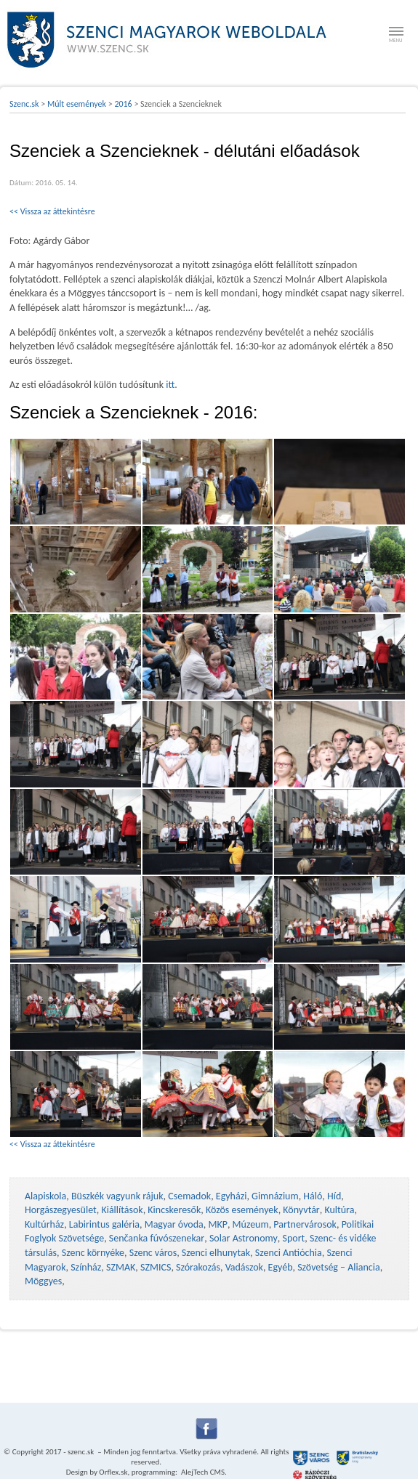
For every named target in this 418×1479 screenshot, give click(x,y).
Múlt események (76, 104)
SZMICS (155, 1267)
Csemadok (189, 1196)
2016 (123, 104)
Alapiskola (45, 1196)
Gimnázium (275, 1196)
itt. (171, 384)
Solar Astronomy (243, 1238)
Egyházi (231, 1196)
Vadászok (244, 1267)
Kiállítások (121, 1210)
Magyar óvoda (174, 1224)
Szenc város (153, 1253)
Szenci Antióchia (288, 1253)
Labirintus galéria (104, 1224)
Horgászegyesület (61, 1210)
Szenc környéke (93, 1253)
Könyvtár (301, 1210)
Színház (86, 1267)
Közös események (242, 1210)
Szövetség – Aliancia (338, 1267)
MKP (217, 1224)
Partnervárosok (305, 1224)
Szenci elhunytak (216, 1253)
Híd (334, 1196)
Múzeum (251, 1224)
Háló (312, 1196)
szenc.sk (81, 1451)
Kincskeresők (174, 1210)
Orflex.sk (113, 1472)
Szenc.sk (24, 104)
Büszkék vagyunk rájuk (117, 1196)
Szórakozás (198, 1267)
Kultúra (339, 1210)
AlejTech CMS (202, 1472)
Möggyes (43, 1281)
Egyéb (280, 1267)
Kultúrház (44, 1224)
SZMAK (120, 1267)
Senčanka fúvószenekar (156, 1238)
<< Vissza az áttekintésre (52, 211)
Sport (293, 1238)
